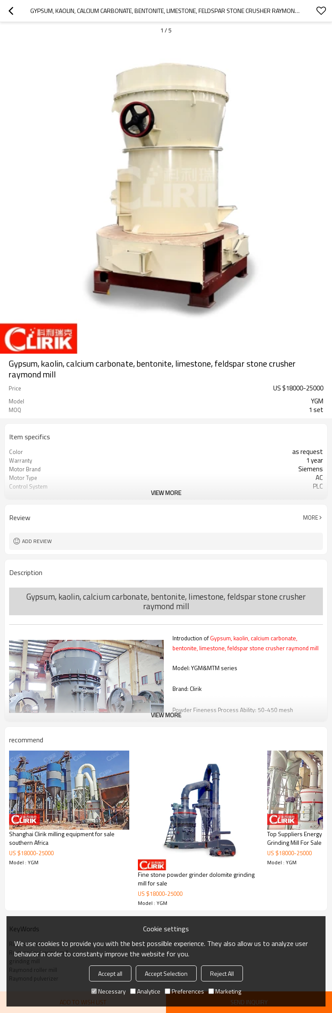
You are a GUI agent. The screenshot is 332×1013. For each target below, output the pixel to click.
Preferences (184, 991)
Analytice (145, 991)
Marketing (224, 991)
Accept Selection (166, 973)
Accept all (110, 973)
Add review (37, 541)
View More (166, 492)
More (310, 517)
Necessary (108, 991)
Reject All (222, 973)
